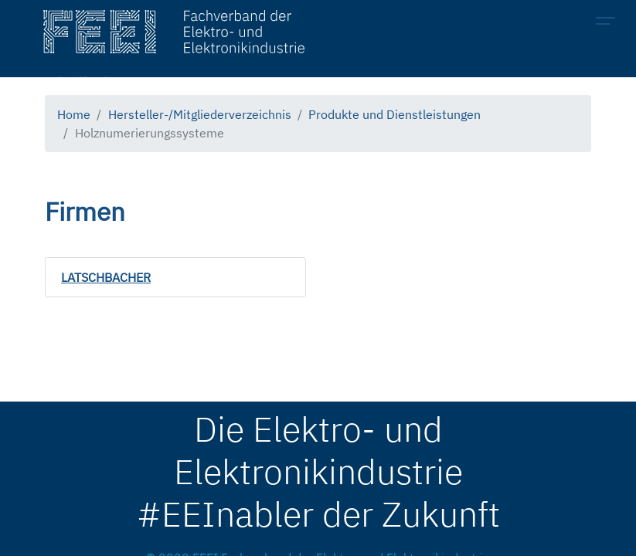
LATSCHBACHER (106, 277)
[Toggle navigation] (610, 23)
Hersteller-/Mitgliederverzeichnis (199, 114)
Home (73, 114)
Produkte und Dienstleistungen (394, 114)
